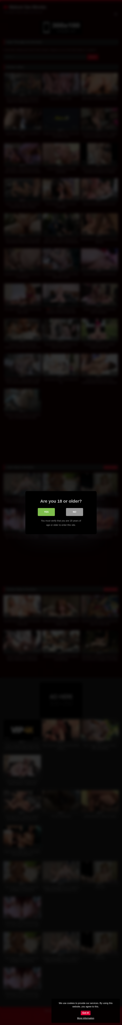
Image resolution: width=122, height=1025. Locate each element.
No (74, 512)
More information (85, 1018)
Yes (46, 512)
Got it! (85, 1013)
